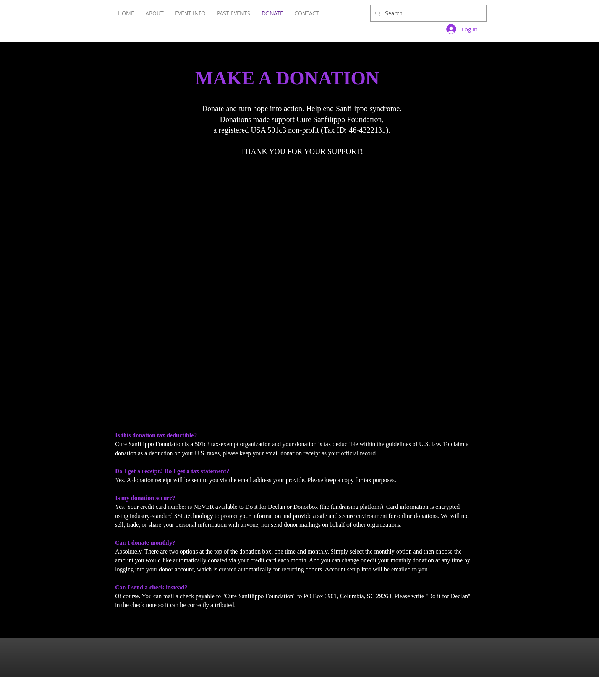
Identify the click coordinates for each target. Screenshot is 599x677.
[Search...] (427, 13)
